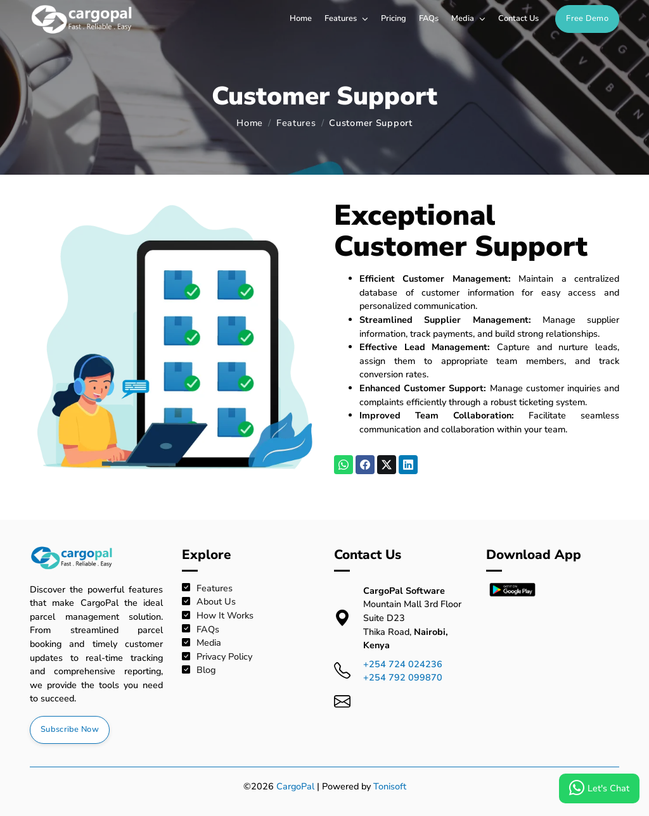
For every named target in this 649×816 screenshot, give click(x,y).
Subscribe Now (70, 729)
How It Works (218, 615)
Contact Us (518, 18)
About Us (209, 601)
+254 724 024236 (402, 664)
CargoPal (295, 786)
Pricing (393, 18)
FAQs (429, 18)
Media (468, 18)
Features (346, 18)
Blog (198, 670)
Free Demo (587, 18)
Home (301, 18)
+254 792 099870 (402, 677)
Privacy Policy (217, 656)
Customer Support (371, 122)
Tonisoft (389, 786)
